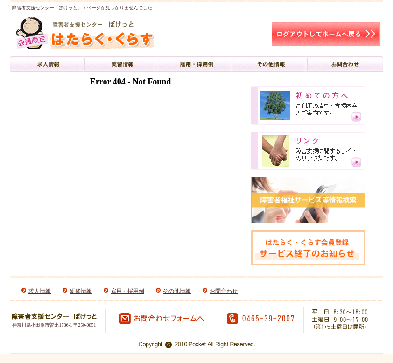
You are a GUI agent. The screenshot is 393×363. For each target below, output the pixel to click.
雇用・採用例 (127, 291)
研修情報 (81, 291)
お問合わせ (224, 291)
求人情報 (39, 291)
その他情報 (177, 291)
